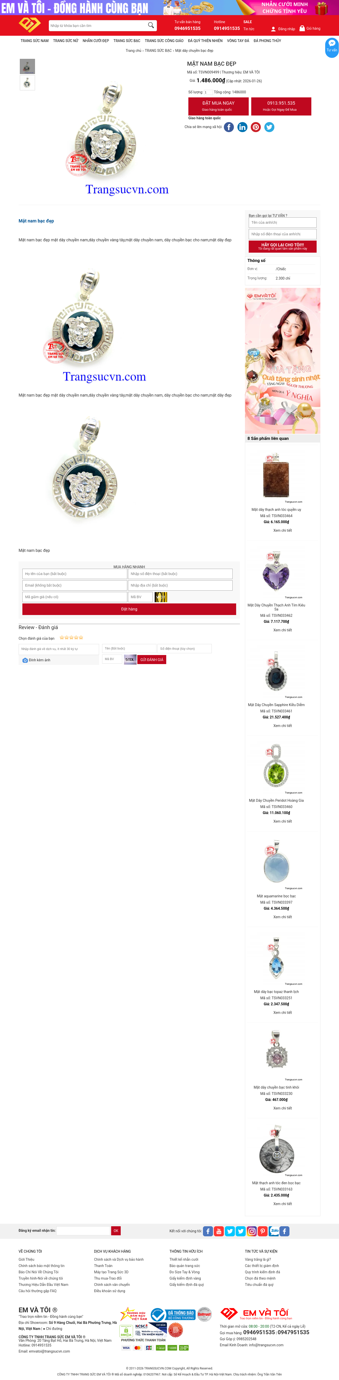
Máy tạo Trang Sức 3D (111, 1272)
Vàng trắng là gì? (258, 1259)
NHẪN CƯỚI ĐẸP (96, 41)
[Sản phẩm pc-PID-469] (282, 361)
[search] (152, 26)
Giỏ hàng (309, 28)
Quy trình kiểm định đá (262, 1272)
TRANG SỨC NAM (35, 41)
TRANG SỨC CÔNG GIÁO (164, 41)
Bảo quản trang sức (185, 1266)
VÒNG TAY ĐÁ (238, 41)
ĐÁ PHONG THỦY (267, 41)
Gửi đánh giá (151, 660)
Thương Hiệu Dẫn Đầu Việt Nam (43, 1285)
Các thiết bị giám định (262, 1266)
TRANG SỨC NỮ (65, 41)
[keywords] (94, 25)
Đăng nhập (282, 29)
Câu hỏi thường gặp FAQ (38, 1291)
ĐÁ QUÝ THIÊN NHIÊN (205, 41)
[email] (83, 1230)
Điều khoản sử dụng (109, 1291)
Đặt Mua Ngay (218, 106)
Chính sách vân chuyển (112, 1285)
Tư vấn (332, 50)
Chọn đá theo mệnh (260, 1278)
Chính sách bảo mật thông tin (42, 1266)
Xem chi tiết (282, 530)
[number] (208, 92)
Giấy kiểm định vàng (185, 1278)
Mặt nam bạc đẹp (36, 220)
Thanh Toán (103, 1266)
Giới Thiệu (26, 1259)
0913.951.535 (281, 106)
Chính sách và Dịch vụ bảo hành (119, 1259)
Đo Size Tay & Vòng (185, 1272)
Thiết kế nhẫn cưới (184, 1259)
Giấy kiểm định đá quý (187, 1285)
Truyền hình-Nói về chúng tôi (41, 1278)
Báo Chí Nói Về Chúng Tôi (38, 1272)
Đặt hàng (129, 609)
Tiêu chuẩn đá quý (259, 1285)
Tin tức (249, 29)
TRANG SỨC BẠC (126, 41)
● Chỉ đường (52, 1329)
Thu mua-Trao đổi (108, 1278)
